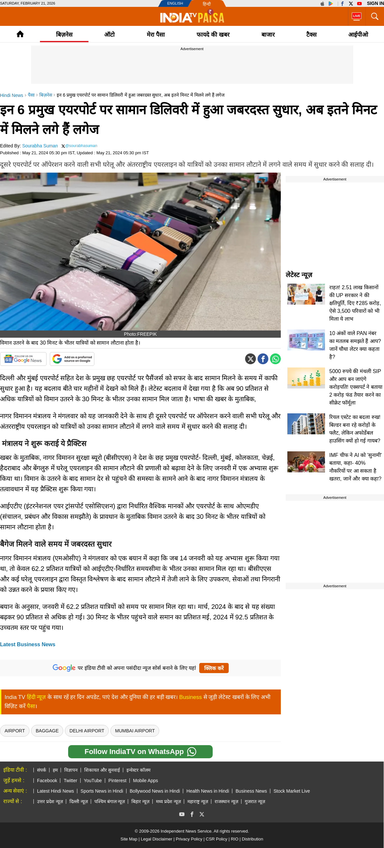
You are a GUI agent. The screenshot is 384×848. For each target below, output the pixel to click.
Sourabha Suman (40, 145)
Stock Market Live (292, 791)
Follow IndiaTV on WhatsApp (140, 751)
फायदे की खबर (213, 34)
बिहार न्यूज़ (140, 801)
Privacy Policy (189, 839)
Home (20, 34)
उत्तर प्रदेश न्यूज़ (50, 801)
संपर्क (41, 770)
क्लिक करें (213, 668)
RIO (234, 839)
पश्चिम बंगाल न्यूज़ (109, 801)
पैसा (31, 706)
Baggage (47, 730)
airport (15, 730)
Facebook (47, 780)
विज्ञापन (71, 770)
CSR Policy (216, 839)
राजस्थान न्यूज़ (226, 801)
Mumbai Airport (135, 730)
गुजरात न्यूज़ (255, 801)
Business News (251, 791)
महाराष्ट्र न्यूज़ (197, 801)
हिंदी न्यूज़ (36, 697)
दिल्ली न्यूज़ (78, 801)
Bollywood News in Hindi (155, 791)
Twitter (70, 780)
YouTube (93, 780)
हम (55, 770)
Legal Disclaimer (156, 839)
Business (190, 697)
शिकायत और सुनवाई (102, 770)
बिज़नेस (64, 34)
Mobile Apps (145, 780)
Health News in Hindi (207, 791)
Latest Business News (27, 644)
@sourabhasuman (81, 145)
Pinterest (117, 780)
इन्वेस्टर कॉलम (138, 770)
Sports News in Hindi (102, 791)
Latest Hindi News (55, 791)
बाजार (268, 34)
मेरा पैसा (156, 34)
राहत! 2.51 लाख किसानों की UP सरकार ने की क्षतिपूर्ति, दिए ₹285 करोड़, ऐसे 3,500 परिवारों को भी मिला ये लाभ (355, 303)
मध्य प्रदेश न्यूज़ (168, 801)
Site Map (129, 839)
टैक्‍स (311, 34)
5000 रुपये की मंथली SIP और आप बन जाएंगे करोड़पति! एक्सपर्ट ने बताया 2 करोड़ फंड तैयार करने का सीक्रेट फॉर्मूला (355, 386)
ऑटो (109, 34)
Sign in (375, 3)
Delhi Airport (86, 730)
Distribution (252, 839)
